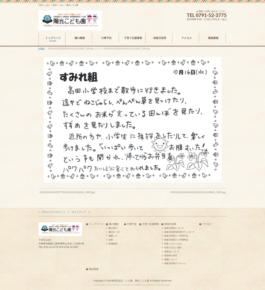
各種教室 (113, 243)
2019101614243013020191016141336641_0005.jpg (198, 192)
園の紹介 (113, 228)
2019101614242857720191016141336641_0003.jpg (67, 192)
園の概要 (113, 224)
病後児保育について (174, 228)
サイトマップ (79, 212)
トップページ (96, 224)
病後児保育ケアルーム (175, 263)
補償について (170, 259)
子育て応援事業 (150, 224)
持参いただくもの (173, 243)
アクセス (207, 224)
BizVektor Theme (132, 284)
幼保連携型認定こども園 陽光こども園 (127, 280)
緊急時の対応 (170, 255)
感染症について (172, 251)
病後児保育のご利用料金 (176, 239)
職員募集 (94, 269)
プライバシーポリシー (54, 212)
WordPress (114, 284)
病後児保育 (170, 224)
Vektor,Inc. (151, 284)
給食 (111, 239)
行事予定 (132, 224)
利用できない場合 (173, 247)
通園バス (113, 236)
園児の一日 (114, 232)
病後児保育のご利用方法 (176, 236)
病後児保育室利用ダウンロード (179, 232)
